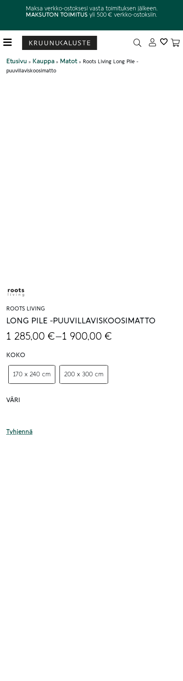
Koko (15, 355)
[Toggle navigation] (10, 42)
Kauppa (43, 61)
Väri (13, 400)
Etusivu (16, 61)
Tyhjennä (19, 431)
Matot (68, 61)
